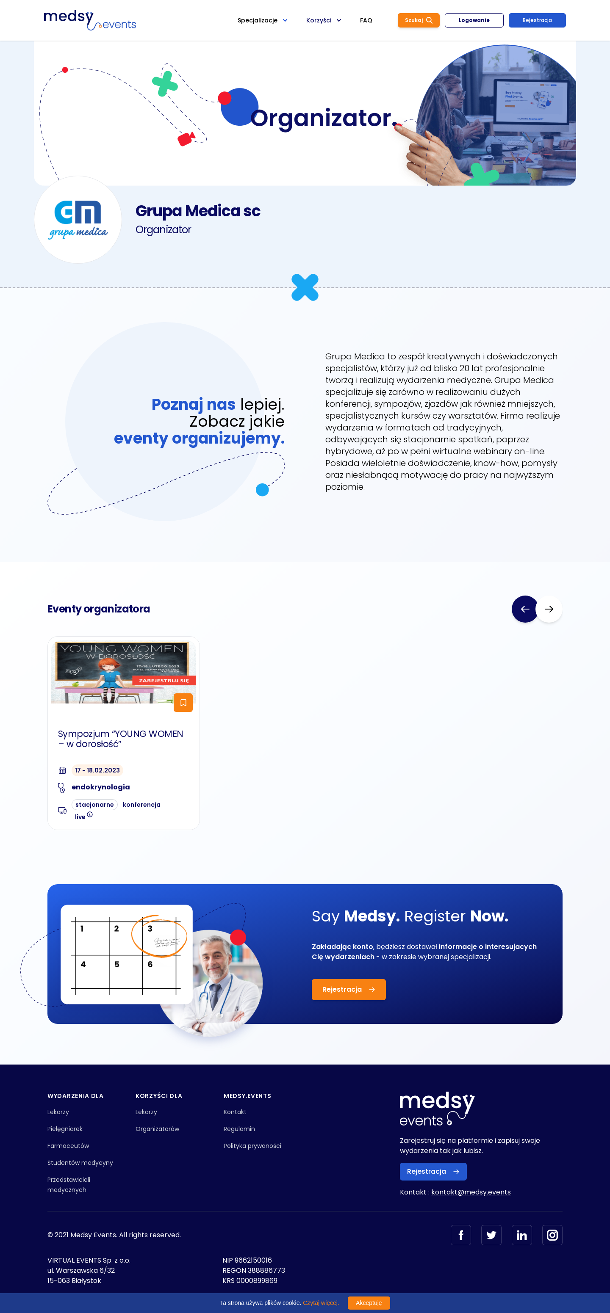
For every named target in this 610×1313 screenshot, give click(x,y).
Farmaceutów (68, 1146)
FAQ (366, 20)
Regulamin (239, 1129)
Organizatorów (157, 1129)
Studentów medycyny (80, 1163)
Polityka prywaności (252, 1146)
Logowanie (474, 20)
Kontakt (235, 1112)
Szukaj (419, 20)
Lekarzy (58, 1112)
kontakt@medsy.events (471, 1192)
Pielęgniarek (65, 1129)
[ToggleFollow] (183, 702)
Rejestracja (537, 20)
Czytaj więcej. (321, 1302)
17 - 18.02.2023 (97, 770)
